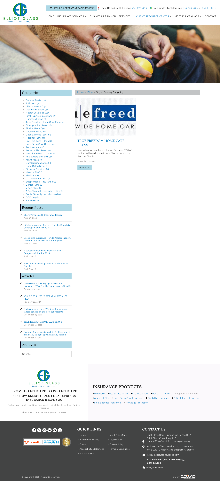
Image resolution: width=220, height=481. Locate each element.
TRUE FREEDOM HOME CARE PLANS (43, 321)
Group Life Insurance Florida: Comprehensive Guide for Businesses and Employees (48, 239)
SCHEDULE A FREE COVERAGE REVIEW (72, 8)
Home (80, 92)
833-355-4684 (190, 8)
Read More (84, 167)
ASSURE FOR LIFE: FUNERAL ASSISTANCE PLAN (45, 297)
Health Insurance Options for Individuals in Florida (46, 264)
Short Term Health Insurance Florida (43, 215)
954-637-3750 (139, 8)
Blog (90, 92)
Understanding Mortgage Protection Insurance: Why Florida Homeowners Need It (47, 284)
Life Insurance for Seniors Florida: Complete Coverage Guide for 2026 (47, 226)
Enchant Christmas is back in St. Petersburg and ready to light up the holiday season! (47, 333)
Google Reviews (155, 466)
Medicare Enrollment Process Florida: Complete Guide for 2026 (43, 252)
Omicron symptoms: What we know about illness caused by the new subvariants (46, 310)
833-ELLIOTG (209, 8)
